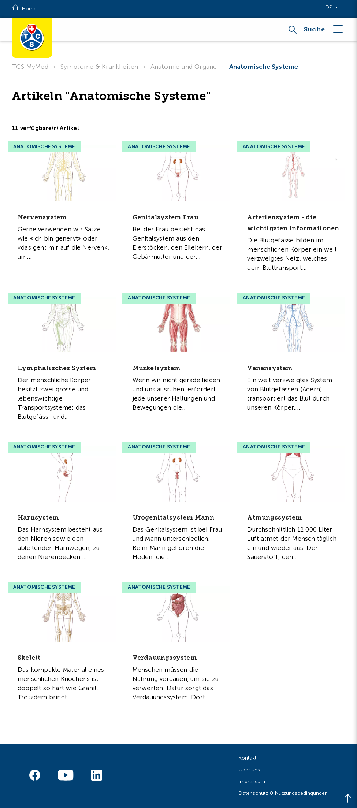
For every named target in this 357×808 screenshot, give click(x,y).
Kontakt (247, 758)
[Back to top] (348, 799)
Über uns (249, 770)
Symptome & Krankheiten (99, 67)
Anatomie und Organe (183, 67)
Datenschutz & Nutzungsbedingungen (283, 793)
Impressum (252, 781)
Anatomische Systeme (263, 67)
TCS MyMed (30, 67)
